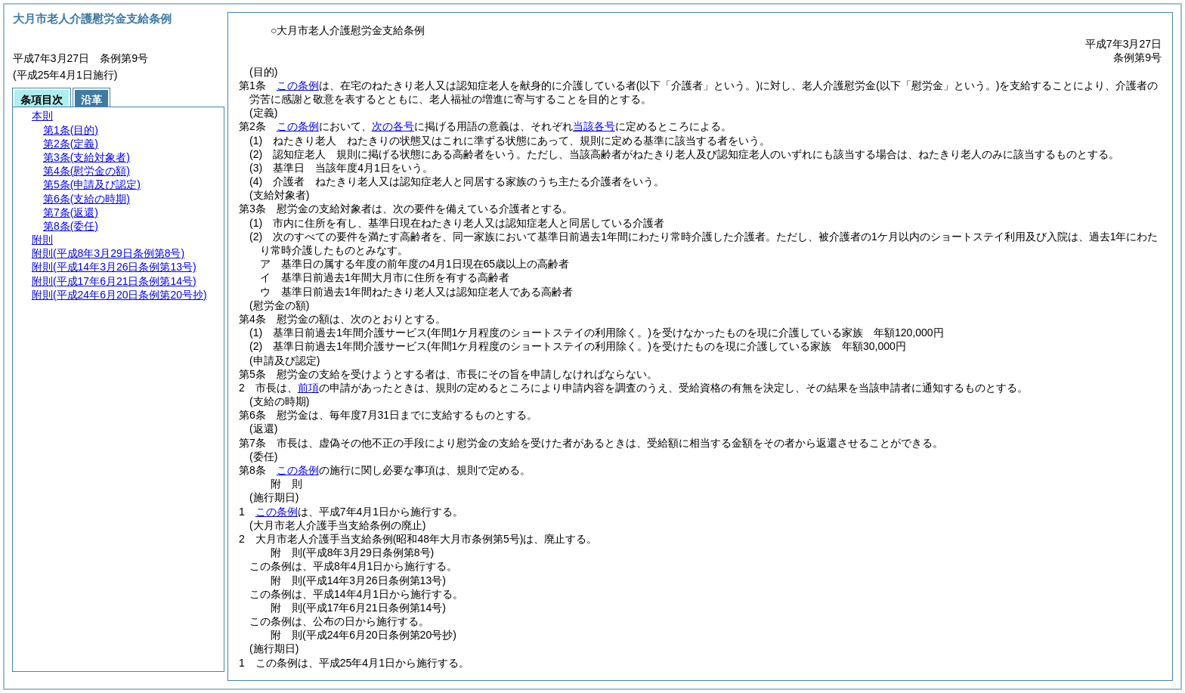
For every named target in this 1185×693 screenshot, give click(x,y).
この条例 (298, 85)
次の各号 (393, 126)
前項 (308, 388)
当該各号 (594, 126)
